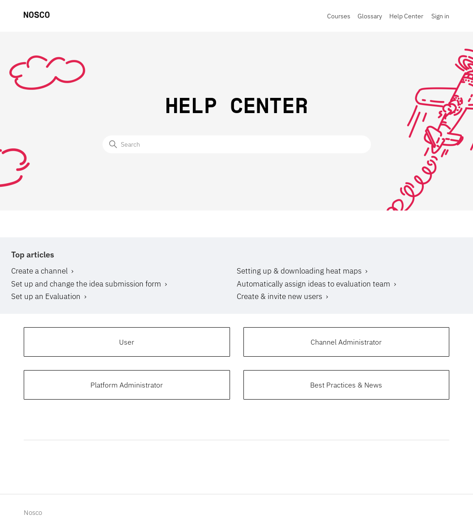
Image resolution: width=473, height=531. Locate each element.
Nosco (33, 512)
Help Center (406, 16)
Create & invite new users (279, 296)
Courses (338, 16)
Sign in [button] (440, 16)
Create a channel (39, 271)
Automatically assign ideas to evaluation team (313, 284)
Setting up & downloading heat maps (299, 271)
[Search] (236, 144)
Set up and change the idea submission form (86, 284)
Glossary (370, 16)
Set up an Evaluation (46, 296)
